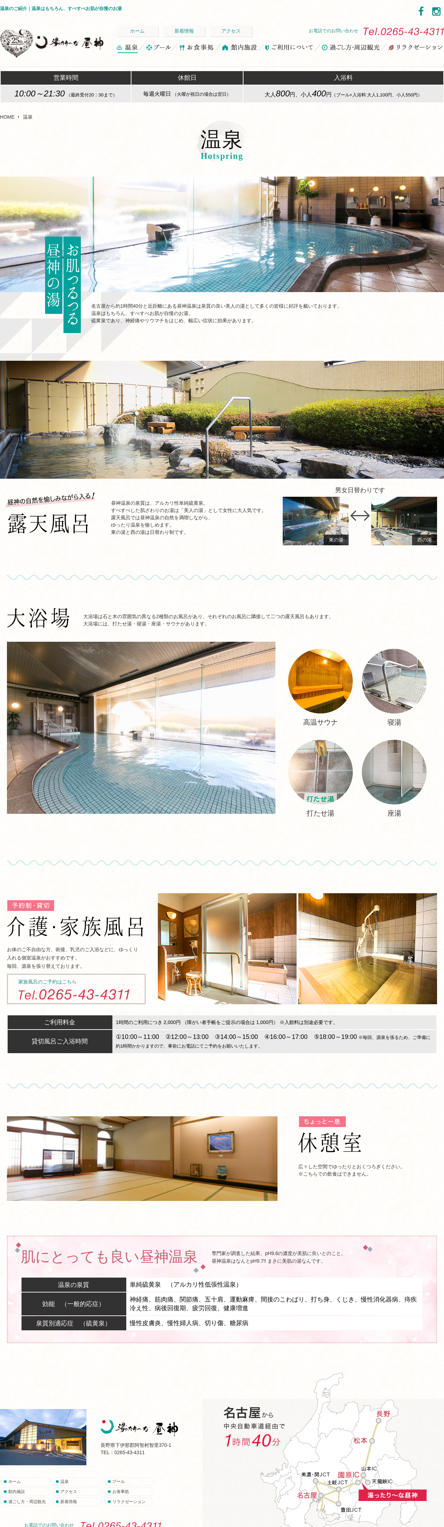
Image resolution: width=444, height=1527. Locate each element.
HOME (7, 117)
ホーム (137, 31)
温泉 (128, 48)
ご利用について (289, 48)
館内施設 (239, 48)
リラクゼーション (415, 48)
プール (158, 48)
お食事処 (196, 48)
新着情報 (184, 31)
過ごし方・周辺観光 (351, 48)
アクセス (231, 31)
